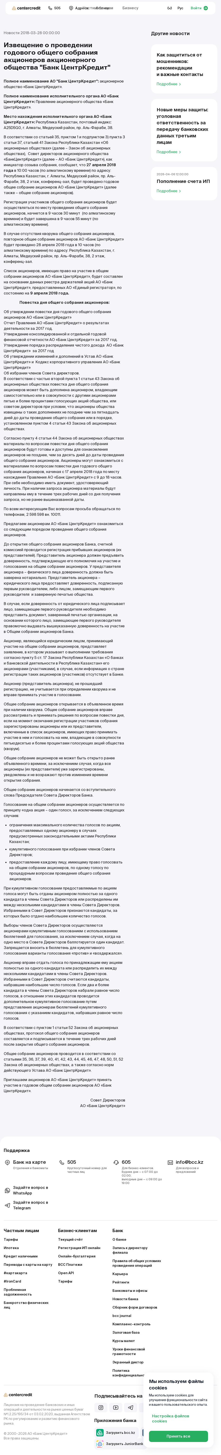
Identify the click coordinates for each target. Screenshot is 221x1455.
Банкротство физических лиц (26, 1305)
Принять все (178, 1436)
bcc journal (121, 1316)
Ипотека (11, 1248)
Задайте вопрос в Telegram (26, 1205)
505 (54, 8)
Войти (199, 8)
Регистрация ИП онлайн (79, 1248)
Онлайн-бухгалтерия (77, 1256)
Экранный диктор (128, 1362)
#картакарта (15, 1273)
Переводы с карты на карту (28, 1265)
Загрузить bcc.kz (115, 1432)
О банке (119, 1239)
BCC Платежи (70, 1265)
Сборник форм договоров (134, 1307)
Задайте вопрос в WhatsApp (26, 1190)
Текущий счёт (70, 1239)
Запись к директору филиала (130, 1250)
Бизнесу (130, 8)
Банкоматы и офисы (129, 1291)
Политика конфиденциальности (131, 1373)
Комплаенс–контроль (131, 1324)
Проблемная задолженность (18, 1292)
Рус (180, 8)
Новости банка (125, 1299)
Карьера (120, 1274)
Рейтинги (120, 1282)
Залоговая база (126, 1332)
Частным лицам (98, 8)
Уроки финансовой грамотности (128, 1351)
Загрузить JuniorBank (119, 1444)
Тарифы (11, 1239)
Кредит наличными (21, 1256)
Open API (66, 1273)
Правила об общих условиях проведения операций (136, 1263)
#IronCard (12, 1281)
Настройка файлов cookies (170, 1419)
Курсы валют (123, 1341)
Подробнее (169, 83)
